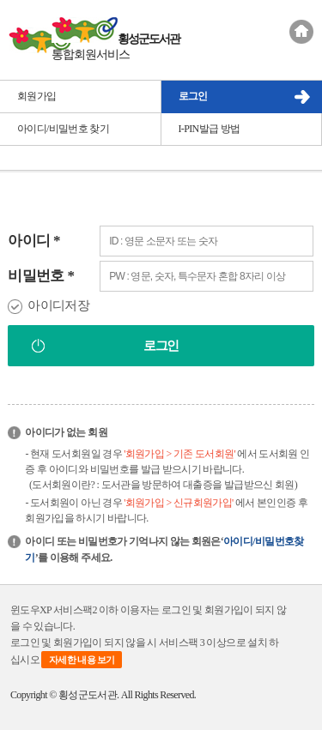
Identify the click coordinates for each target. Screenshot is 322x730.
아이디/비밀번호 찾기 (63, 129)
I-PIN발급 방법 (209, 129)
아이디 (34, 240)
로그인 (193, 96)
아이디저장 (58, 305)
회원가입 (36, 96)
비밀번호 (41, 276)
